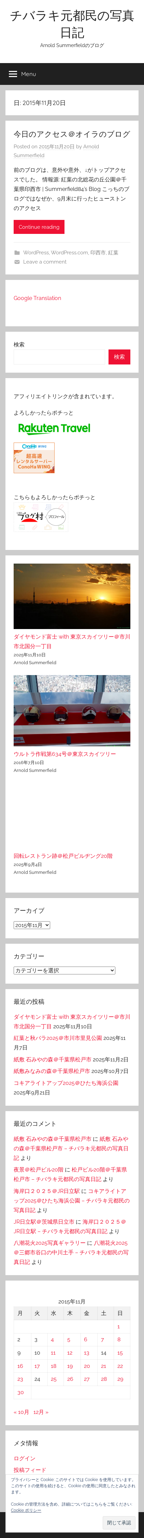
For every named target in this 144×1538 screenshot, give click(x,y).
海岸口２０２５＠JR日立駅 (47, 1191)
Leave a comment (45, 262)
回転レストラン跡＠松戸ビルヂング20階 (63, 856)
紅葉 (113, 253)
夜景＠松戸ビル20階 (38, 1169)
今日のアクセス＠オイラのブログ (72, 134)
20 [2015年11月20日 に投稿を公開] (87, 1366)
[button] (119, 1522)
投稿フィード (30, 1470)
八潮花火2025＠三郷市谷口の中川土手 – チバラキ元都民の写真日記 (71, 1252)
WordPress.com (69, 253)
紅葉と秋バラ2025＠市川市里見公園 (58, 1038)
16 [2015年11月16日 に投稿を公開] (20, 1366)
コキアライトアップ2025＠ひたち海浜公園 (66, 1083)
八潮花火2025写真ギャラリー (50, 1243)
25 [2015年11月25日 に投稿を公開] (54, 1379)
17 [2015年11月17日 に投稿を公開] (37, 1366)
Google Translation (37, 298)
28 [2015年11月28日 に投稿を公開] (104, 1379)
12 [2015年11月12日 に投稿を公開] (69, 1352)
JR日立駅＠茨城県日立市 (44, 1222)
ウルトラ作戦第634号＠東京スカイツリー (65, 754)
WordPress (36, 253)
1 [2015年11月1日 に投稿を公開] (118, 1326)
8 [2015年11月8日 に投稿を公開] (118, 1339)
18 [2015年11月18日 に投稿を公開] (53, 1366)
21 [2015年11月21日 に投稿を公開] (103, 1366)
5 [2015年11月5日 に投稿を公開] (68, 1339)
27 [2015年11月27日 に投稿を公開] (87, 1379)
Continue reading (39, 227)
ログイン (24, 1458)
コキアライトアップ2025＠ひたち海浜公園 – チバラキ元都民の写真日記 (72, 1200)
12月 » (40, 1412)
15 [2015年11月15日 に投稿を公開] (120, 1352)
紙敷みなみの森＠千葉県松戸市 (52, 1071)
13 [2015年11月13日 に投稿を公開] (86, 1352)
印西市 (98, 253)
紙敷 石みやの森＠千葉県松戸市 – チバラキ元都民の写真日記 (71, 1148)
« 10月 (21, 1412)
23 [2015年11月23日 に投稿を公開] (20, 1379)
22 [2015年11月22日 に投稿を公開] (120, 1366)
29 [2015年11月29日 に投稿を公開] (120, 1379)
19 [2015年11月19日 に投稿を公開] (70, 1366)
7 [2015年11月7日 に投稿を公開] (102, 1339)
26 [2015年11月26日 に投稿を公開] (70, 1379)
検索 (19, 344)
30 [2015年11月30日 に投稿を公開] (20, 1392)
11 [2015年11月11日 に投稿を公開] (53, 1352)
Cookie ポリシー (26, 1510)
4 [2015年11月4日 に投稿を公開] (52, 1339)
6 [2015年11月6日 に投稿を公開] (85, 1339)
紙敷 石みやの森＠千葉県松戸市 (52, 1059)
